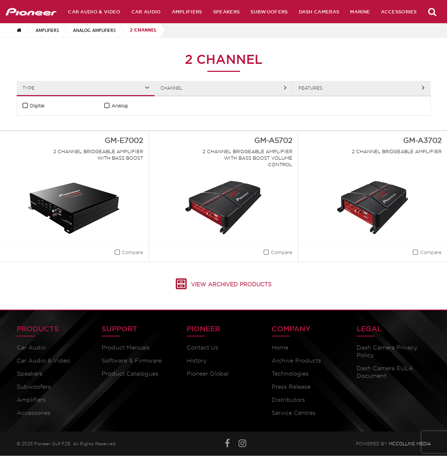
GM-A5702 (273, 140)
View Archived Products (231, 284)
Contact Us (202, 347)
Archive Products (296, 360)
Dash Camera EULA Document (385, 372)
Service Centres (294, 413)
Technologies (290, 374)
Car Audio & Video (94, 11)
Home (280, 347)
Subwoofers (269, 11)
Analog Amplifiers (94, 30)
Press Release (291, 387)
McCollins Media (410, 443)
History (197, 360)
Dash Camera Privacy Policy (387, 351)
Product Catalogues (130, 374)
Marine (360, 11)
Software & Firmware (132, 360)
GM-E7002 (124, 140)
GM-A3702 (422, 140)
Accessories (399, 11)
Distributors (288, 400)
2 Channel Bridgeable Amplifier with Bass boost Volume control (247, 158)
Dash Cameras (319, 11)
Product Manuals (126, 347)
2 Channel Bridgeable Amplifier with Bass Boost (98, 154)
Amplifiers (187, 11)
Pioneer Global (207, 374)
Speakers (226, 11)
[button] (126, 253)
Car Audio (146, 11)
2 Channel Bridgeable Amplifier (397, 151)
